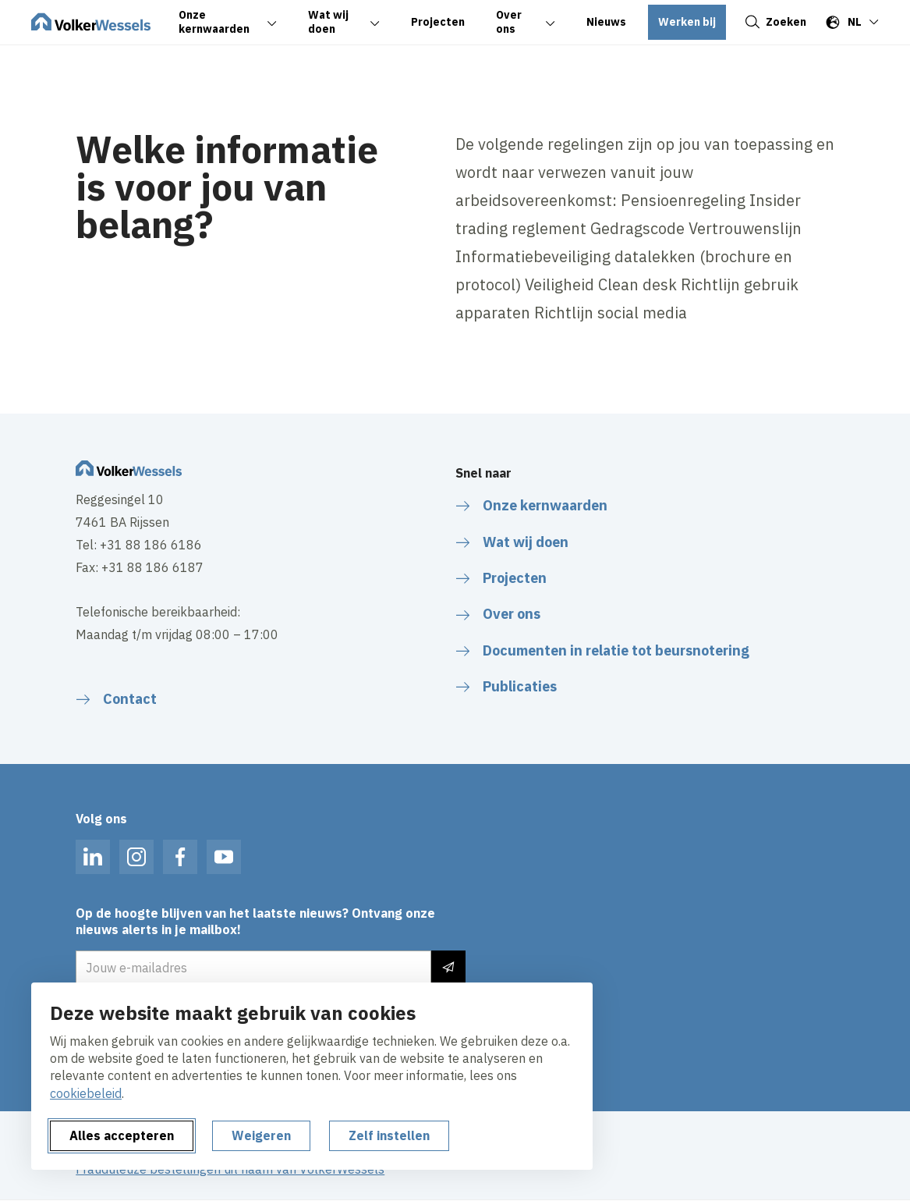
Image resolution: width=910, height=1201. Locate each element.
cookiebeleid (86, 1093)
